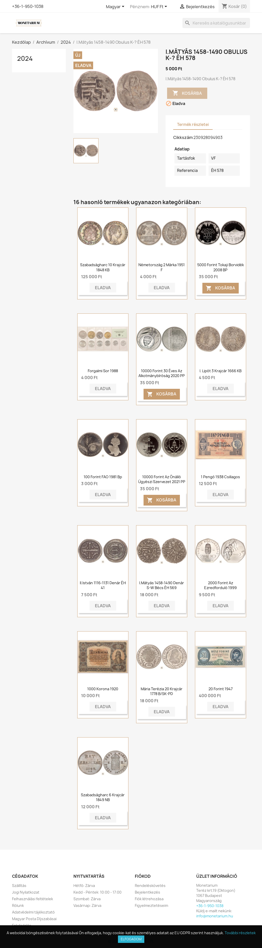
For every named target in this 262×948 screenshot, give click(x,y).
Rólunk (18, 905)
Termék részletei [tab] (193, 124)
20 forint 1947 (221, 688)
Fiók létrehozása (149, 898)
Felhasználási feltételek (32, 898)
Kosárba (187, 93)
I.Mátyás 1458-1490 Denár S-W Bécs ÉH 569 (161, 585)
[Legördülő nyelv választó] (116, 7)
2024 (25, 58)
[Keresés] (216, 23)
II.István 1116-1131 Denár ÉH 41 (103, 585)
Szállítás (19, 885)
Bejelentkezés (147, 892)
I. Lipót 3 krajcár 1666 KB (221, 370)
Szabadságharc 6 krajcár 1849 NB (103, 797)
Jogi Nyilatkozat (25, 892)
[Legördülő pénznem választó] (160, 7)
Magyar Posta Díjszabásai (34, 918)
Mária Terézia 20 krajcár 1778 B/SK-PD (161, 691)
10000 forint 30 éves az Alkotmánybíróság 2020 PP (161, 373)
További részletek (240, 932)
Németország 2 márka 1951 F (161, 267)
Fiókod (143, 876)
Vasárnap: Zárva (87, 905)
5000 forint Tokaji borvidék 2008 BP (220, 267)
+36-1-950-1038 (27, 6)
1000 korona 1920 (102, 688)
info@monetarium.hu (214, 916)
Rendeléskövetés (150, 885)
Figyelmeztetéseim (151, 905)
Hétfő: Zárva (84, 885)
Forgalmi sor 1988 (103, 370)
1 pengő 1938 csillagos (220, 476)
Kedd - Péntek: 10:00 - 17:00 (97, 892)
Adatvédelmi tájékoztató (33, 912)
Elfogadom (131, 939)
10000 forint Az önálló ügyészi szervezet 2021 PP (161, 479)
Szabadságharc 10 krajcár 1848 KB (102, 267)
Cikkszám (183, 137)
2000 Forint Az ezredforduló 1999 (220, 585)
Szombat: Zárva (87, 898)
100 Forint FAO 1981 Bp (103, 476)
